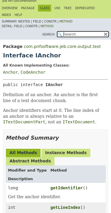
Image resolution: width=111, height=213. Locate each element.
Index (6, 15)
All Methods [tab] (23, 152)
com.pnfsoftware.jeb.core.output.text (62, 46)
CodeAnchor (32, 72)
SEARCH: (48, 34)
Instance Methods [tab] (65, 152)
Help (18, 15)
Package (28, 8)
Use (57, 8)
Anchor (10, 72)
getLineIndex (65, 207)
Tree (68, 8)
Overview (9, 8)
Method (66, 21)
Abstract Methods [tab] (30, 161)
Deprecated (85, 8)
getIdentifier (66, 187)
